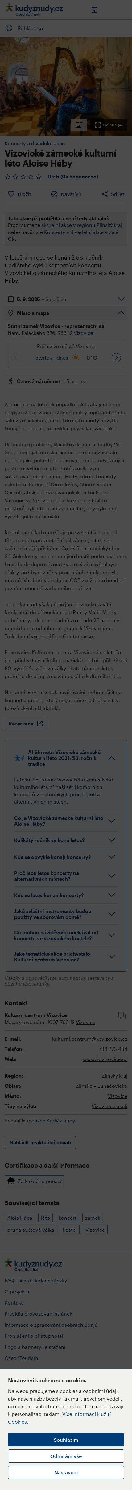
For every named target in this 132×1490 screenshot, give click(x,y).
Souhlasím (66, 1440)
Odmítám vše (66, 1456)
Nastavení (66, 1472)
